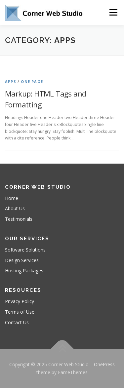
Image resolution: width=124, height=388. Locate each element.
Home (11, 198)
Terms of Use (19, 312)
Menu (112, 12)
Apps (10, 81)
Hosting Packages (24, 270)
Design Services (22, 260)
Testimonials (18, 219)
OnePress (104, 364)
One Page (32, 81)
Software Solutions (25, 250)
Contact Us (17, 322)
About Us (15, 208)
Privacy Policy (19, 301)
